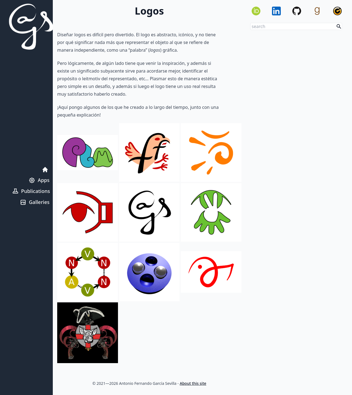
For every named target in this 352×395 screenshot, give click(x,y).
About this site (193, 383)
